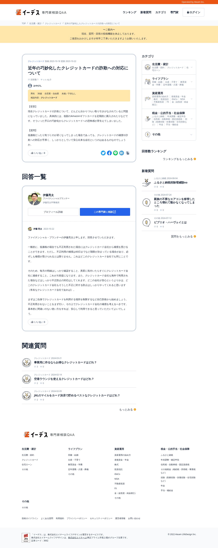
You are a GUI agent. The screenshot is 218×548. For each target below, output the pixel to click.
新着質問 (145, 12)
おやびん (37, 85)
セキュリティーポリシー (101, 518)
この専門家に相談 (105, 212)
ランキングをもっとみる (179, 159)
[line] (115, 153)
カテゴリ (160, 12)
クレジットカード (53, 23)
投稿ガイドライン (30, 518)
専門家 (174, 12)
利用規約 (60, 518)
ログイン (193, 12)
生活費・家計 (35, 23)
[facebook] (109, 153)
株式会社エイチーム (77, 537)
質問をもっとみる (183, 236)
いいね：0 (38, 153)
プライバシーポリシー (77, 518)
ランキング (129, 12)
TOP (24, 23)
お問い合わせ (134, 518)
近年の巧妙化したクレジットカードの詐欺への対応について (92, 23)
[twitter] (103, 153)
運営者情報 (120, 518)
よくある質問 (47, 518)
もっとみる (127, 409)
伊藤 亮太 (37, 229)
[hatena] (121, 153)
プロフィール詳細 (53, 211)
